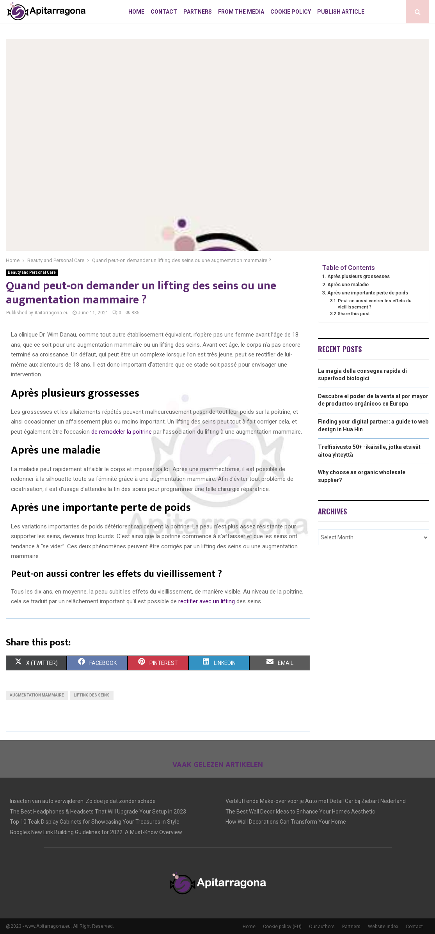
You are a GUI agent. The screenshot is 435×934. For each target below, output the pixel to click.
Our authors (322, 926)
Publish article (340, 12)
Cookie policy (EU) (282, 926)
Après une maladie (348, 284)
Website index (383, 926)
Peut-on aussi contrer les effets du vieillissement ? (375, 304)
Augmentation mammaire (37, 695)
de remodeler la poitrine (121, 431)
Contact (164, 12)
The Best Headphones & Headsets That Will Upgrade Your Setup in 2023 (98, 811)
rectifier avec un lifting (206, 601)
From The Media (241, 12)
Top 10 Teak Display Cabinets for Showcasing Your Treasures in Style (94, 822)
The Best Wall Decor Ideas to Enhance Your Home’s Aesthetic (300, 811)
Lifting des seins (92, 695)
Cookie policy (290, 12)
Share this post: (354, 313)
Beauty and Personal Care (32, 272)
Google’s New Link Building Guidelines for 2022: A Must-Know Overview (96, 832)
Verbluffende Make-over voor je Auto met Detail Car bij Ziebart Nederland (315, 801)
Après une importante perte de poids (367, 293)
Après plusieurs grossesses (358, 276)
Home (136, 12)
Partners (197, 12)
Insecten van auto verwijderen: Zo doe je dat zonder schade (83, 801)
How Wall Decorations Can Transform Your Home (285, 822)
